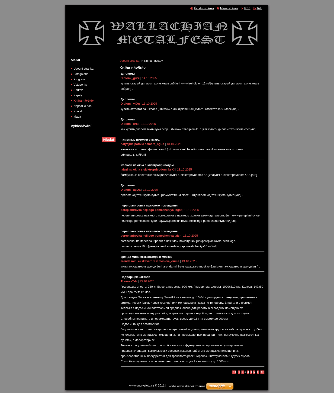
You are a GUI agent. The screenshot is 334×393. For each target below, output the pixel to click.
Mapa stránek (229, 8)
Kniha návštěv (84, 100)
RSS (247, 8)
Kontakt (79, 111)
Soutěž (78, 90)
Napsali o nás (83, 106)
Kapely (78, 95)
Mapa (77, 116)
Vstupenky (80, 84)
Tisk (259, 8)
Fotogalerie (81, 74)
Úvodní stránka (129, 60)
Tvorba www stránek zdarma (186, 386)
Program (79, 79)
